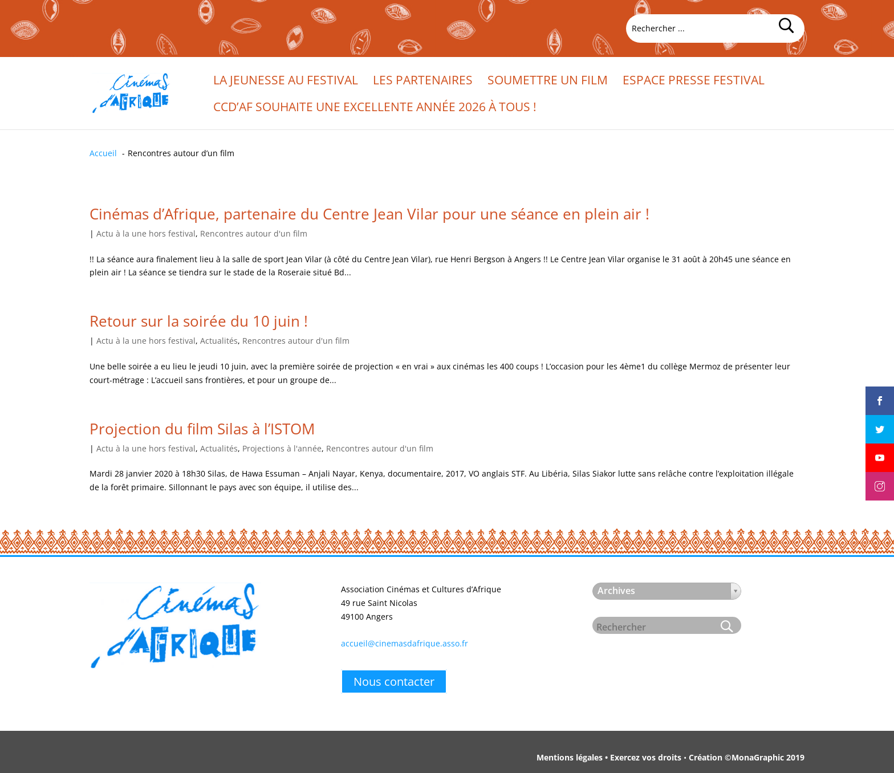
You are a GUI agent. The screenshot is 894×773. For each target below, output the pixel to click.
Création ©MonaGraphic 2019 (746, 757)
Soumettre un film (547, 82)
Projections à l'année (282, 448)
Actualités (219, 340)
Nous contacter (393, 681)
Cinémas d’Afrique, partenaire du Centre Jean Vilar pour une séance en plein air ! (369, 214)
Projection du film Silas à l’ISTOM (202, 428)
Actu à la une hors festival (146, 233)
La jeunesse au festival (285, 82)
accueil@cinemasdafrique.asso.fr (404, 643)
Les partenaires (423, 82)
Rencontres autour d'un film (253, 233)
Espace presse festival (694, 82)
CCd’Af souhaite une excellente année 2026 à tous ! (375, 109)
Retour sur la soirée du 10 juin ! (199, 321)
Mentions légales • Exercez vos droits (609, 757)
